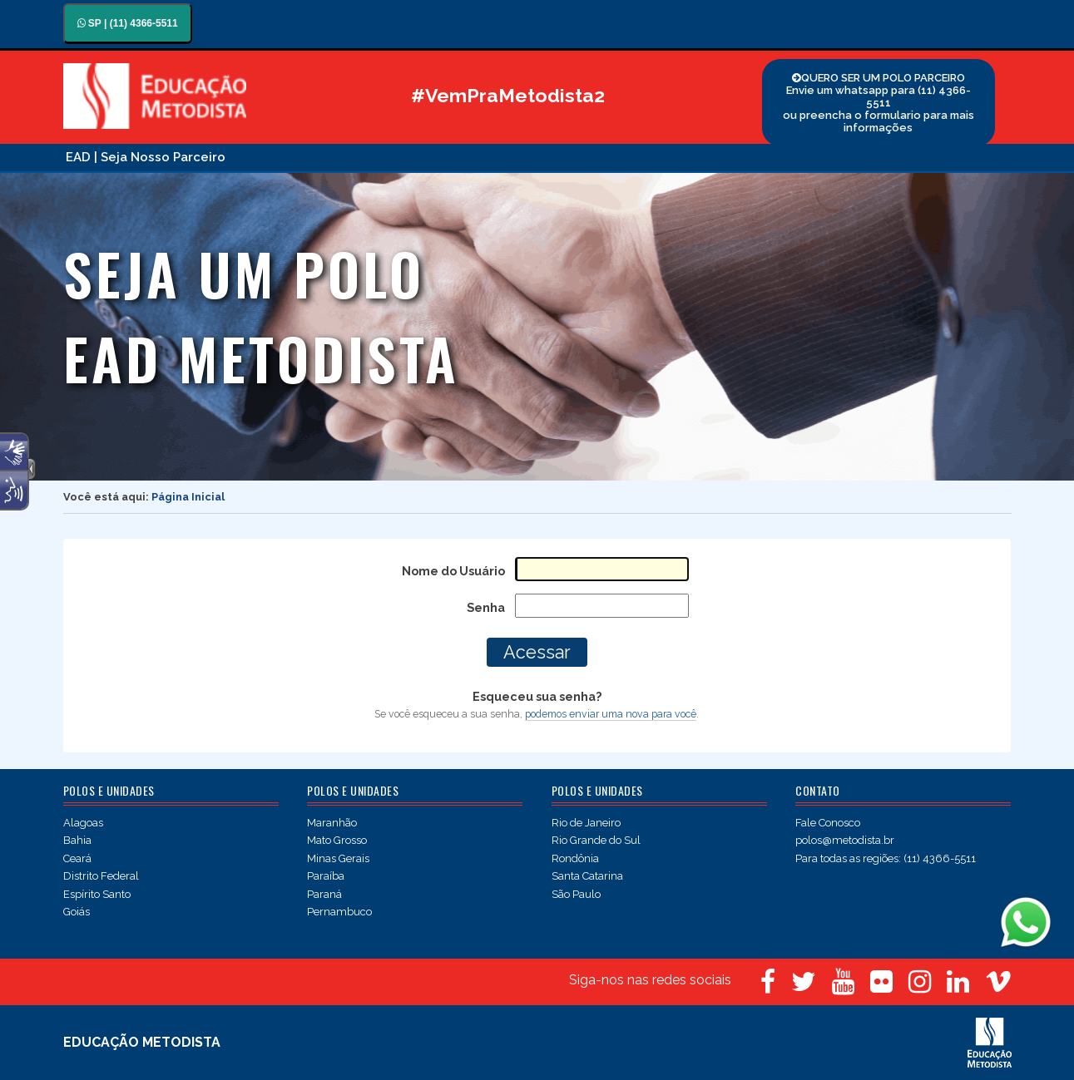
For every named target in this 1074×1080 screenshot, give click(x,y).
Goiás (76, 911)
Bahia (77, 840)
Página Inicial (188, 497)
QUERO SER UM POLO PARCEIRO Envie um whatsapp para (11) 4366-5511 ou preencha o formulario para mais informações (878, 103)
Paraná (324, 894)
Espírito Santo (97, 894)
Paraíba (325, 876)
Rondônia (575, 858)
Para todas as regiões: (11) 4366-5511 (885, 858)
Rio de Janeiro (586, 822)
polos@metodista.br (844, 840)
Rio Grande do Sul (596, 840)
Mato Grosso (337, 840)
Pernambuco (339, 911)
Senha (486, 607)
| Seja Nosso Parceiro (159, 157)
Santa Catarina (587, 876)
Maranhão (332, 822)
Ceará (77, 858)
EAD (78, 157)
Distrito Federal (101, 876)
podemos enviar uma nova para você (610, 714)
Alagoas (83, 822)
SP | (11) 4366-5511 (127, 23)
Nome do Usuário (453, 571)
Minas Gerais (338, 858)
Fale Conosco (827, 822)
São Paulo (576, 894)
